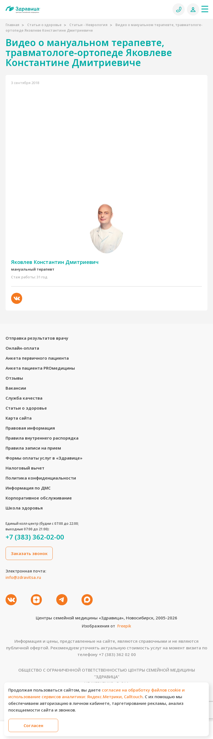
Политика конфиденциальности (41, 478)
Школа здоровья (24, 508)
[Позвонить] (179, 9)
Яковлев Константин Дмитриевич (54, 262)
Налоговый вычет (25, 468)
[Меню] (205, 8)
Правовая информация (30, 428)
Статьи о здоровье (44, 24)
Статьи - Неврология (88, 24)
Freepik (124, 626)
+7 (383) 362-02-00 (35, 537)
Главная (12, 24)
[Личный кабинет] (193, 9)
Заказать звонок (29, 553)
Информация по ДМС (28, 488)
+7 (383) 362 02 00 (117, 654)
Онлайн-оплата (22, 348)
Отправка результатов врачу (37, 338)
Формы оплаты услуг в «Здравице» (44, 458)
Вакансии (16, 388)
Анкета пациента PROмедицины (40, 368)
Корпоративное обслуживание (39, 498)
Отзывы (14, 378)
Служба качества (24, 398)
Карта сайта (19, 418)
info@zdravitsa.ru (23, 577)
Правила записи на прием (33, 448)
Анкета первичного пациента (37, 358)
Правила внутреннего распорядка (42, 438)
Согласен (33, 725)
